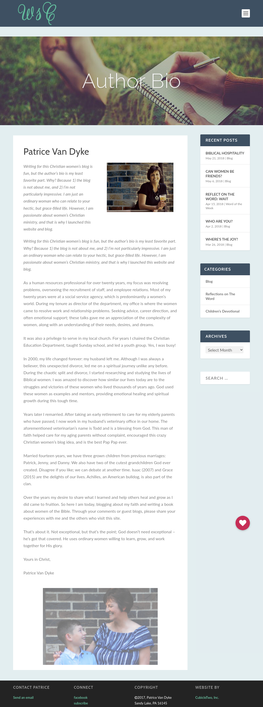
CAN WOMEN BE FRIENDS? (219, 163)
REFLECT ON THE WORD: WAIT (219, 186)
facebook (81, 688)
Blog (230, 148)
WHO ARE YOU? (218, 211)
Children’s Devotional (222, 301)
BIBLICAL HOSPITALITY (224, 143)
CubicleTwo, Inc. (207, 688)
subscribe (81, 693)
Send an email (23, 688)
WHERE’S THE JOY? (221, 229)
